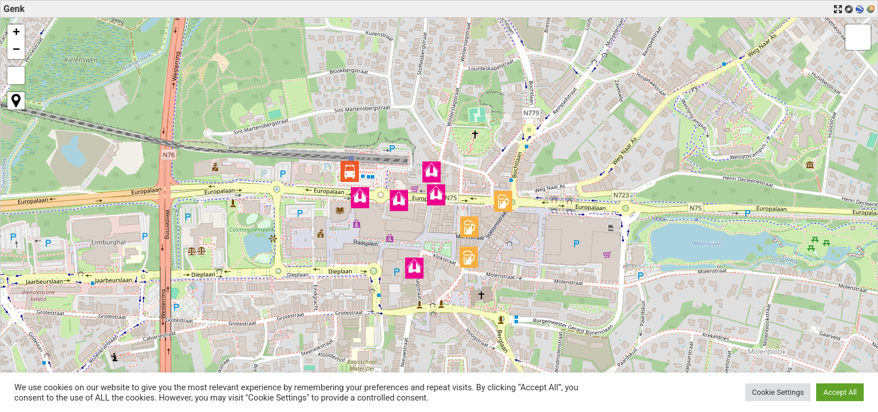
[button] (350, 171)
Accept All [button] (840, 392)
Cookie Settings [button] (778, 392)
